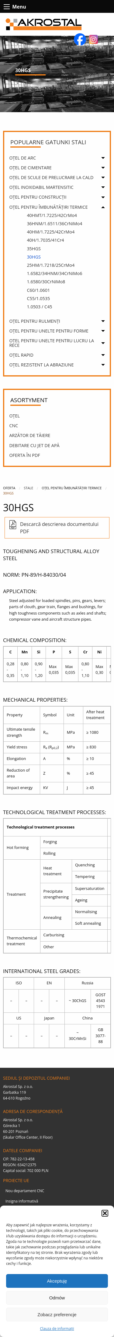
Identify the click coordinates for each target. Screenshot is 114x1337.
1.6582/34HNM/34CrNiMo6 (54, 273)
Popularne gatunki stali (48, 142)
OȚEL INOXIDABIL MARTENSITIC (41, 187)
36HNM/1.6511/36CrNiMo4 (54, 223)
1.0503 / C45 (39, 307)
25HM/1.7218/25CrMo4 (50, 265)
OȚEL (14, 416)
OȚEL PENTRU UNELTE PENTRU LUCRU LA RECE (51, 343)
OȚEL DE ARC (22, 158)
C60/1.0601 (38, 290)
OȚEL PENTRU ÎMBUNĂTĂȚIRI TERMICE (48, 207)
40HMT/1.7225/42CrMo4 (52, 215)
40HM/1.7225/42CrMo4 (50, 232)
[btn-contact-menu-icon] (7, 6)
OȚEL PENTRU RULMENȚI (34, 321)
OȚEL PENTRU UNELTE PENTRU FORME (48, 331)
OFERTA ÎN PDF (24, 455)
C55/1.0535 (38, 298)
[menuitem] (58, 158)
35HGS (33, 249)
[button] (105, 1213)
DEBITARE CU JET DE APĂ (34, 445)
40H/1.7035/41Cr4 (45, 240)
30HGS (33, 257)
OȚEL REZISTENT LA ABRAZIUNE (41, 365)
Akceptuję (57, 1281)
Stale (28, 488)
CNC (13, 425)
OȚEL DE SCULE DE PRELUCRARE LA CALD (51, 177)
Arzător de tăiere (29, 435)
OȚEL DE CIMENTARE (30, 168)
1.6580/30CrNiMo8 (46, 282)
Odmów (57, 1297)
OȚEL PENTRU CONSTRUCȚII (37, 197)
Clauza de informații (57, 1328)
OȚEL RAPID (21, 355)
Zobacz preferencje (56, 1314)
